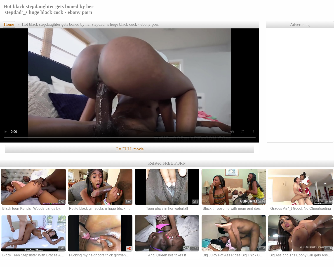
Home (9, 24)
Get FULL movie (129, 149)
